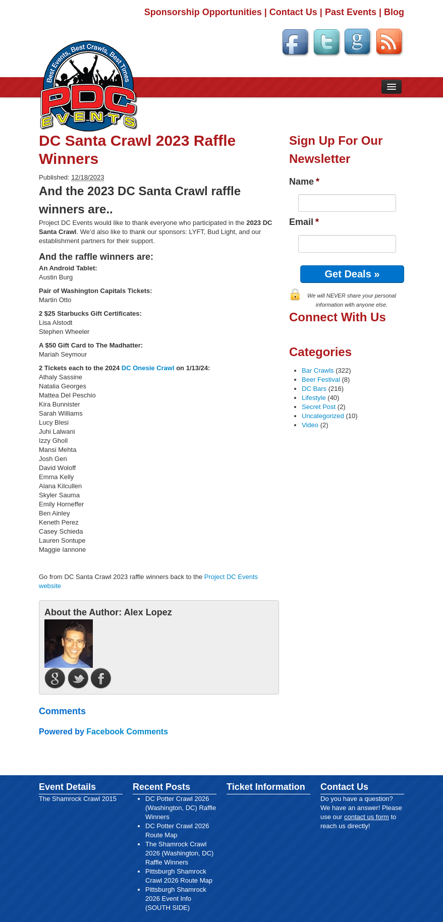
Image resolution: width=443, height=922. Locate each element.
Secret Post (319, 407)
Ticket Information (266, 787)
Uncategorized (323, 416)
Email (304, 222)
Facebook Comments (127, 731)
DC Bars (314, 388)
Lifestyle (314, 397)
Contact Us (293, 12)
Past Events (350, 12)
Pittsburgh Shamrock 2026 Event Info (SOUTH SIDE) (175, 898)
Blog (394, 12)
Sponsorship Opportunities (203, 12)
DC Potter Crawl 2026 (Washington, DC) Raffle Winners (180, 808)
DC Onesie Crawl (148, 368)
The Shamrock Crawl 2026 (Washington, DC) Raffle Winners (179, 853)
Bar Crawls (318, 370)
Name (304, 182)
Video (310, 425)
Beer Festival (321, 379)
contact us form (366, 817)
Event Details (67, 787)
